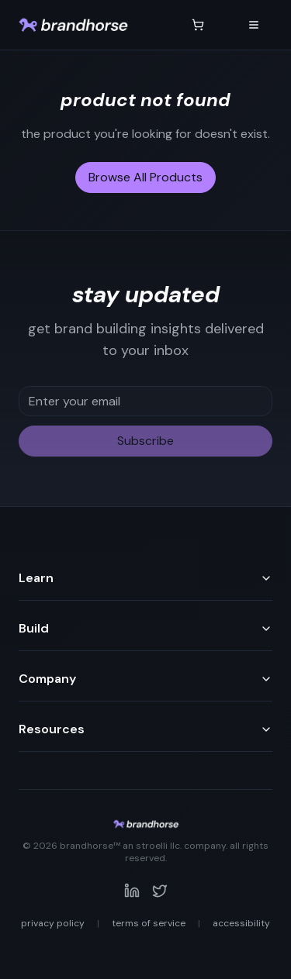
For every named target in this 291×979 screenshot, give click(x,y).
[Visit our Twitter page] (160, 890)
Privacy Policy (53, 923)
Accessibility (241, 923)
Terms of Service (148, 923)
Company (145, 678)
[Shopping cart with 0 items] (198, 25)
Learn (145, 578)
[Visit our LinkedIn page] (132, 890)
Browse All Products (145, 177)
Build (145, 628)
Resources (145, 729)
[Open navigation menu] (254, 25)
